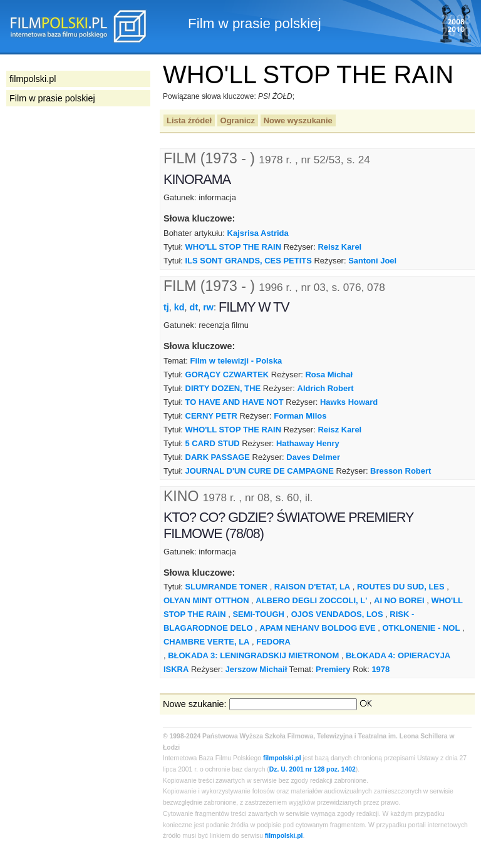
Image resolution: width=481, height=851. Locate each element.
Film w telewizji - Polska (236, 360)
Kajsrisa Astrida (258, 233)
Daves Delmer (313, 457)
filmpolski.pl (282, 758)
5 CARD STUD (212, 443)
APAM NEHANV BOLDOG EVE (317, 628)
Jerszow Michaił (256, 669)
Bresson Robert (400, 471)
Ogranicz (237, 120)
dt (194, 307)
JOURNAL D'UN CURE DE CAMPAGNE (259, 471)
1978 (380, 669)
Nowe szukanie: (195, 704)
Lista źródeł (189, 120)
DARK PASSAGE (217, 457)
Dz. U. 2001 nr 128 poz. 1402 (312, 769)
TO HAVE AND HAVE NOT (234, 402)
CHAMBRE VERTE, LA (206, 641)
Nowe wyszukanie (298, 120)
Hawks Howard (349, 402)
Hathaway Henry (307, 443)
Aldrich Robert (325, 388)
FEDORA (273, 641)
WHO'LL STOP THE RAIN (233, 247)
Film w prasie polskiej (52, 98)
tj (166, 307)
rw (208, 307)
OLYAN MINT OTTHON (206, 600)
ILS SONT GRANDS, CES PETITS (248, 260)
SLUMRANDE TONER (226, 586)
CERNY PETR (211, 415)
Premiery (333, 669)
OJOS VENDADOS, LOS (337, 614)
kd (179, 307)
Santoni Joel (372, 260)
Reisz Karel (339, 247)
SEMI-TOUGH (258, 614)
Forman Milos (300, 415)
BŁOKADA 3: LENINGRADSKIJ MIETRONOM (253, 655)
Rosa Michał (329, 374)
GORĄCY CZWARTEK (227, 374)
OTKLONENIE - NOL (421, 628)
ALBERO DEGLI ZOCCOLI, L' (311, 600)
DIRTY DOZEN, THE (223, 388)
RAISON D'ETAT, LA (312, 586)
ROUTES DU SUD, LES (401, 586)
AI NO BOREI (399, 600)
